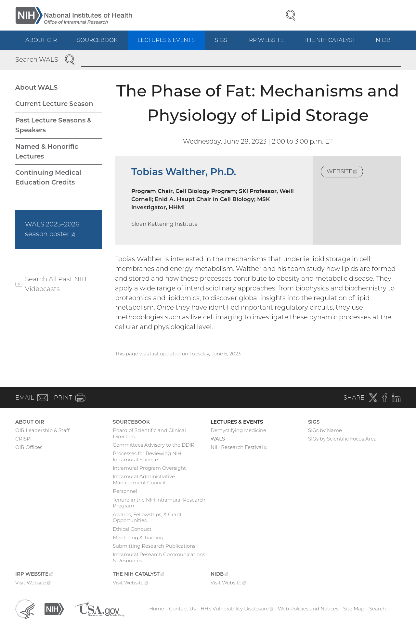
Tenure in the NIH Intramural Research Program (159, 503)
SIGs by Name (325, 430)
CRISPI (23, 439)
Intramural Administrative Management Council (144, 479)
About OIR (41, 40)
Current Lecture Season (54, 104)
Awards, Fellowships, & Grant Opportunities (147, 517)
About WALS (36, 87)
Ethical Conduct (132, 529)
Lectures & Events (166, 40)
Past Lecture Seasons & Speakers (53, 125)
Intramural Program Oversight (149, 468)
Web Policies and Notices (308, 609)
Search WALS (36, 59)
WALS (218, 439)
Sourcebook (97, 40)
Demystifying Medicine (238, 430)
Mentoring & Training (138, 537)
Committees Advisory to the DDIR (153, 445)
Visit (33, 583)
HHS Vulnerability (237, 609)
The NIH (335, 43)
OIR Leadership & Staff (42, 430)
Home (156, 609)
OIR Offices (28, 447)
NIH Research (239, 448)
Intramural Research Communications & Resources (159, 557)
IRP (270, 43)
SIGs (221, 40)
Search (377, 609)
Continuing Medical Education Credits (48, 177)
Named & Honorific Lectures (46, 151)
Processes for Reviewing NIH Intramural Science (147, 456)
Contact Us (182, 609)
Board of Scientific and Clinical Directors (149, 433)
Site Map (353, 609)
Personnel (125, 491)
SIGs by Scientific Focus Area (342, 439)
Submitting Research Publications (154, 546)
